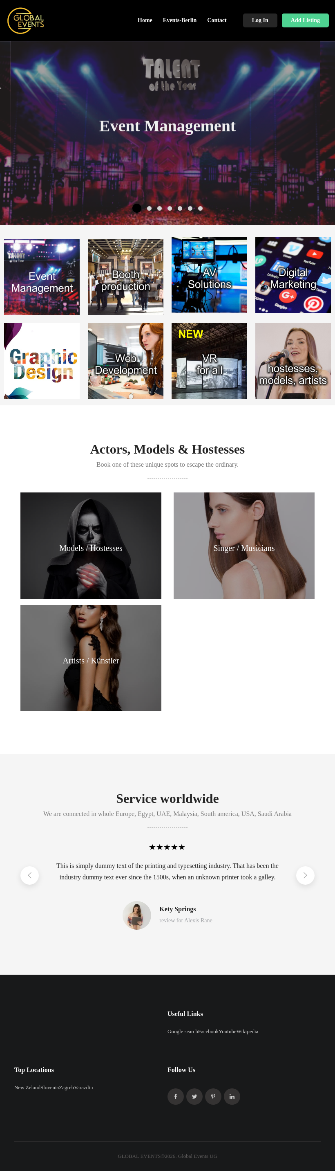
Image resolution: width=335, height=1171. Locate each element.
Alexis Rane (198, 920)
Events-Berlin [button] (180, 20)
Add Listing (305, 20)
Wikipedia (248, 1031)
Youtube (227, 1031)
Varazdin (83, 1087)
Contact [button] (216, 20)
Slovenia (49, 1087)
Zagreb (66, 1087)
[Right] (305, 875)
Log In (260, 20)
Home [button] (145, 20)
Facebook (208, 1031)
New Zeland (27, 1087)
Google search (183, 1031)
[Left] (29, 875)
